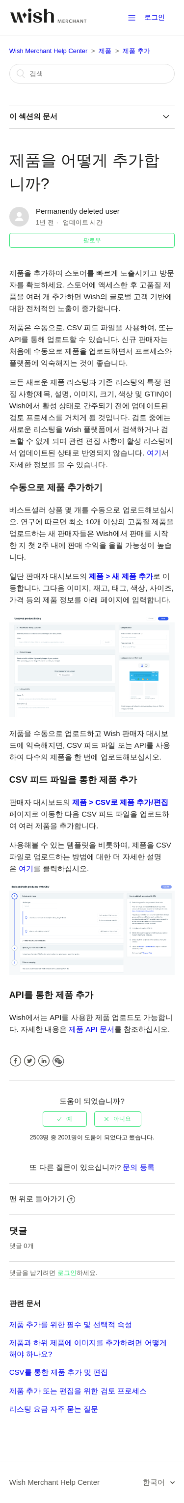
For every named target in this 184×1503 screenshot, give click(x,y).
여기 (154, 453)
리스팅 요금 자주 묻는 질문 (54, 1409)
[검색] (92, 74)
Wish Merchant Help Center (48, 51)
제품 (105, 51)
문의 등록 (138, 1167)
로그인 (67, 1272)
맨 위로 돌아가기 (42, 1198)
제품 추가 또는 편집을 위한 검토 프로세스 (78, 1391)
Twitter (30, 1061)
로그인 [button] (154, 17)
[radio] (65, 1118)
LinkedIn (44, 1061)
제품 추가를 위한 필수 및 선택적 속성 (70, 1324)
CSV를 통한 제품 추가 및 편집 (58, 1372)
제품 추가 (136, 51)
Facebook (15, 1061)
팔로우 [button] (92, 240)
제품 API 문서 (91, 1029)
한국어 (155, 1482)
